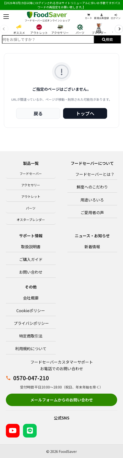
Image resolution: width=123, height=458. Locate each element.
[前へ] (4, 29)
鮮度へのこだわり (92, 187)
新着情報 (92, 246)
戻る (38, 113)
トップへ (85, 113)
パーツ (30, 208)
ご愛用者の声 (92, 212)
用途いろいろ (92, 200)
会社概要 (31, 298)
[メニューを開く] (6, 17)
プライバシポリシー (31, 323)
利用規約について (30, 348)
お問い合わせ (31, 272)
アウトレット (30, 196)
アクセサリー (30, 185)
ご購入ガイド (31, 259)
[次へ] (119, 29)
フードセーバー (31, 173)
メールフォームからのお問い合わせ (61, 400)
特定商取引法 (31, 336)
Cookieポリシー (30, 310)
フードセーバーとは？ (94, 174)
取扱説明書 (31, 246)
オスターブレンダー (31, 219)
